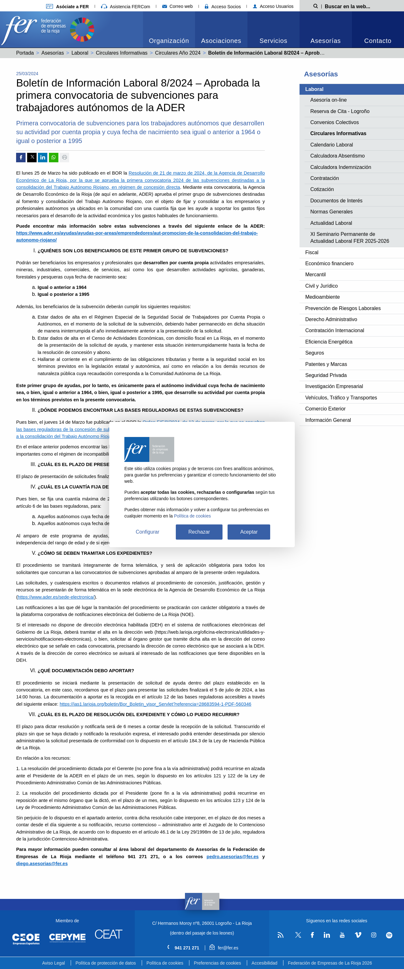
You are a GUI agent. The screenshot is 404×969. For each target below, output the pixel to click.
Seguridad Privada (326, 375)
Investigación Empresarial (334, 386)
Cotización (322, 189)
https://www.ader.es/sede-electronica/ (56, 597)
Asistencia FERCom (125, 6)
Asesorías (326, 40)
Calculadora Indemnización (340, 167)
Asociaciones (221, 40)
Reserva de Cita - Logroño (340, 111)
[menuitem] (169, 29)
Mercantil (315, 274)
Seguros (314, 353)
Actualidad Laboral (331, 223)
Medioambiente (322, 297)
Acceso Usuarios (273, 6)
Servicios (273, 40)
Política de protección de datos (105, 963)
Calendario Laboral (331, 144)
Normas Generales (331, 211)
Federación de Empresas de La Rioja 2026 (330, 963)
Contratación (324, 178)
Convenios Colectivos (334, 122)
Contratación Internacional (334, 330)
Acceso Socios (223, 6)
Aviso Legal (53, 963)
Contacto (377, 40)
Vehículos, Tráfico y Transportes (341, 397)
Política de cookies (164, 963)
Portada (25, 53)
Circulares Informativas (122, 53)
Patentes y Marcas (326, 364)
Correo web (177, 6)
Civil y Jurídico (321, 286)
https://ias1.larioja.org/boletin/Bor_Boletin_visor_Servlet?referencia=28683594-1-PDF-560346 (155, 704)
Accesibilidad (264, 963)
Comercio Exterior (325, 408)
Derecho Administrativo (331, 319)
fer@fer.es (224, 947)
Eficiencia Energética (328, 341)
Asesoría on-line (328, 100)
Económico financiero (329, 263)
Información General (328, 420)
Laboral (79, 53)
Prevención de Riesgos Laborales (343, 308)
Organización (169, 40)
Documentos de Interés (336, 200)
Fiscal (311, 252)
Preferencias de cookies (217, 963)
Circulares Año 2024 (177, 53)
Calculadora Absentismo (337, 156)
